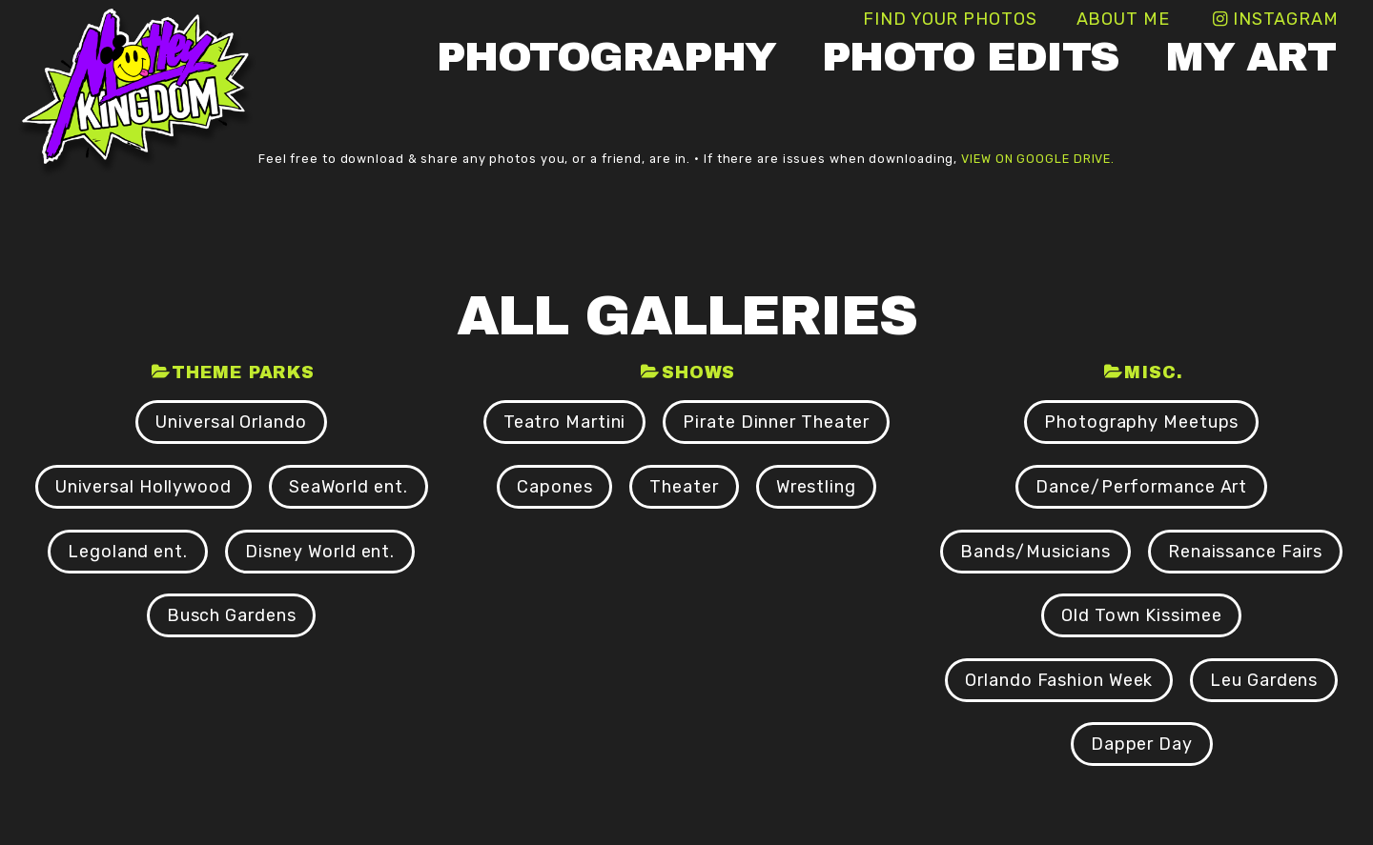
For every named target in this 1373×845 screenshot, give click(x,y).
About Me (1123, 19)
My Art (1250, 56)
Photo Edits (970, 56)
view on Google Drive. (1038, 158)
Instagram (1286, 19)
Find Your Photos (949, 19)
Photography (606, 56)
